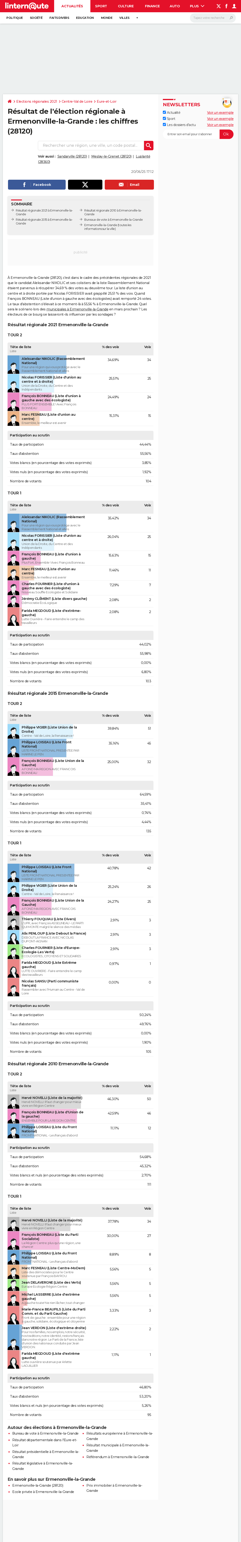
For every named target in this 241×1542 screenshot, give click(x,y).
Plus (197, 6)
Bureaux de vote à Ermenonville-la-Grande (113, 219)
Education (85, 18)
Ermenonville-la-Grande (100, 225)
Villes (124, 18)
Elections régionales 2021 (36, 101)
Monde (106, 18)
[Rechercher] (213, 18)
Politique (14, 18)
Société (36, 18)
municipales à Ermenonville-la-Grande (77, 309)
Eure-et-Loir (106, 101)
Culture (126, 6)
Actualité (171, 112)
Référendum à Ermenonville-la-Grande (117, 1457)
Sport (101, 6)
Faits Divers (59, 18)
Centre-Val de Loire (77, 101)
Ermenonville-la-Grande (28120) (37, 1485)
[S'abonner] (198, 134)
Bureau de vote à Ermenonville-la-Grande (45, 1433)
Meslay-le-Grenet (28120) (111, 156)
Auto (175, 6)
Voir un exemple (220, 112)
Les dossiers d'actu (179, 125)
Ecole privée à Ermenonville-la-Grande (43, 1492)
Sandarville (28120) (72, 156)
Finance (152, 6)
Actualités (72, 6)
